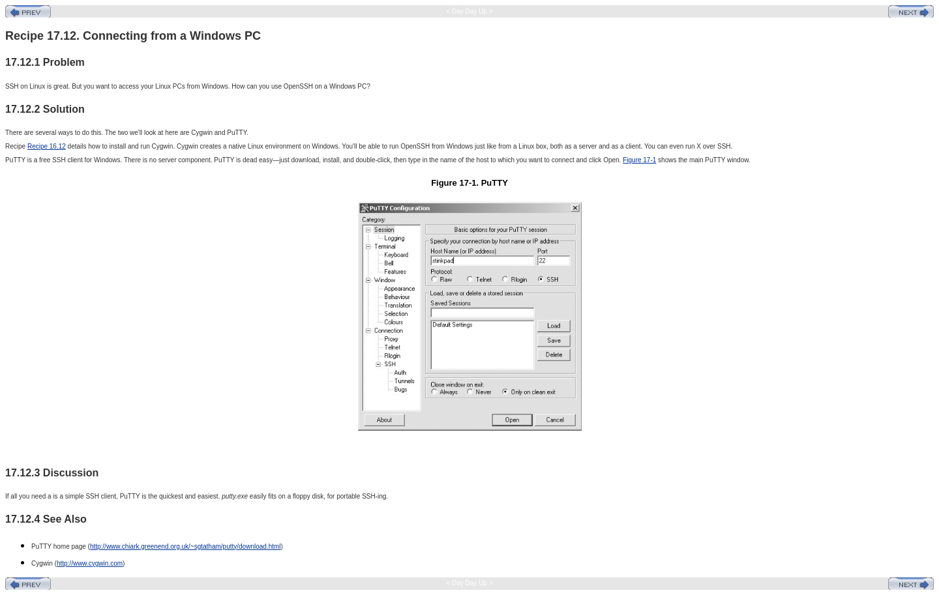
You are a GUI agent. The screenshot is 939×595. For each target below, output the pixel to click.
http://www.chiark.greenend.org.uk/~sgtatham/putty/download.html (185, 546)
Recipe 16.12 (46, 146)
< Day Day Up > (470, 11)
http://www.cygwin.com (90, 563)
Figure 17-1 (639, 160)
